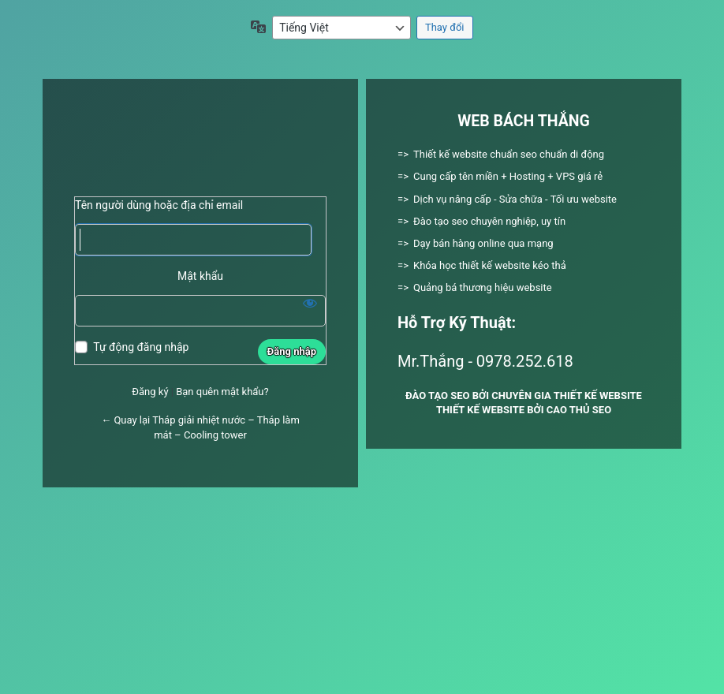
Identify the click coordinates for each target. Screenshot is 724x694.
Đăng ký (150, 391)
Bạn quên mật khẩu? (222, 391)
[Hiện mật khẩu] (310, 303)
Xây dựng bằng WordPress (200, 143)
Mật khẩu (200, 276)
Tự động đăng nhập (140, 347)
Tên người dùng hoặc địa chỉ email (159, 205)
